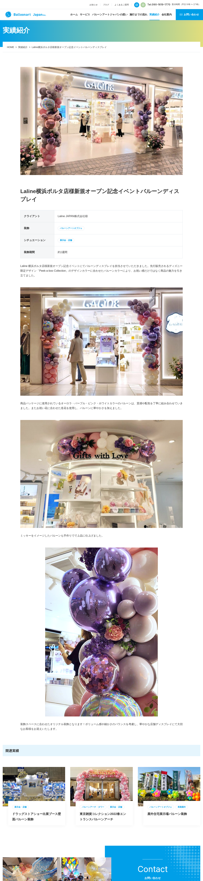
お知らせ (93, 5)
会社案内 (167, 14)
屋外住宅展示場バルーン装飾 (167, 814)
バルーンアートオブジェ (71, 228)
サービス (85, 14)
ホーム (74, 14)
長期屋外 (182, 807)
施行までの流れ (138, 14)
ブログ (106, 5)
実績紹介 (154, 14)
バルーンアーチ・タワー (93, 807)
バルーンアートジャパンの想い (110, 14)
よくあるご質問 (122, 5)
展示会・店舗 (66, 240)
